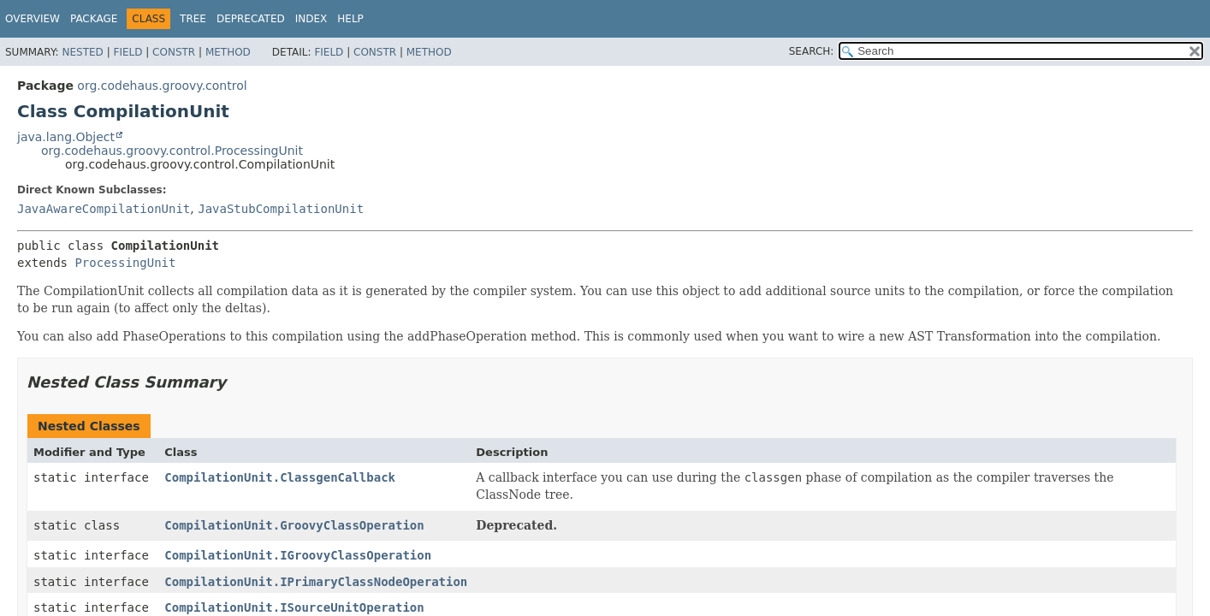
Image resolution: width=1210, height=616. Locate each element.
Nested (82, 52)
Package (93, 19)
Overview (32, 19)
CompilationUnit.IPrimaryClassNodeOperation (315, 582)
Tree (193, 19)
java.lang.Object (66, 137)
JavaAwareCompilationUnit (103, 209)
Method (228, 52)
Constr (173, 52)
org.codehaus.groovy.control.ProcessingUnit (172, 150)
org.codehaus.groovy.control (161, 85)
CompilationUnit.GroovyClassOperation (294, 525)
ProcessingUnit (124, 263)
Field (127, 52)
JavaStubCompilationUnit (281, 209)
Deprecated (250, 19)
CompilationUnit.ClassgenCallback (279, 477)
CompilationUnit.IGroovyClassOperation (297, 555)
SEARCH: (811, 51)
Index (311, 19)
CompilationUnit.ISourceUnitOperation (294, 607)
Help (350, 19)
